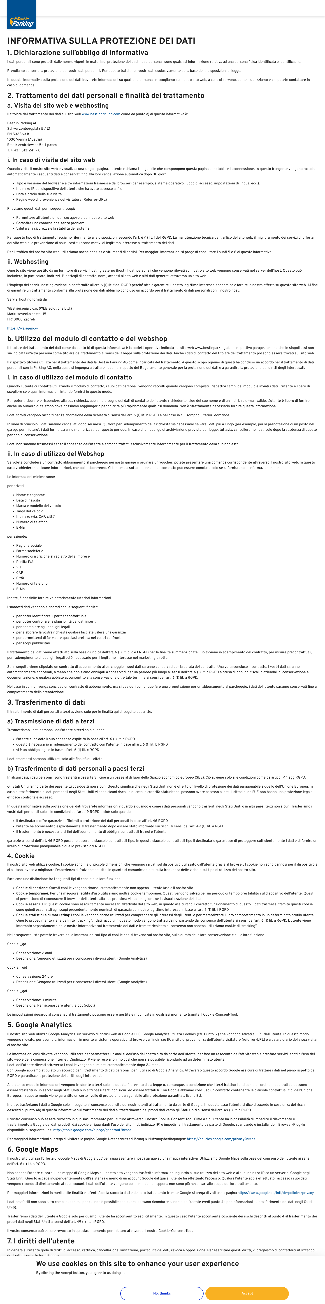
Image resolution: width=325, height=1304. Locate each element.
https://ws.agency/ (22, 328)
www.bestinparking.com (101, 114)
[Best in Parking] (21, 14)
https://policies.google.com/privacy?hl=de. (221, 1139)
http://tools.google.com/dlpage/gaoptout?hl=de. (92, 1130)
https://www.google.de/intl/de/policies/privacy (275, 1193)
